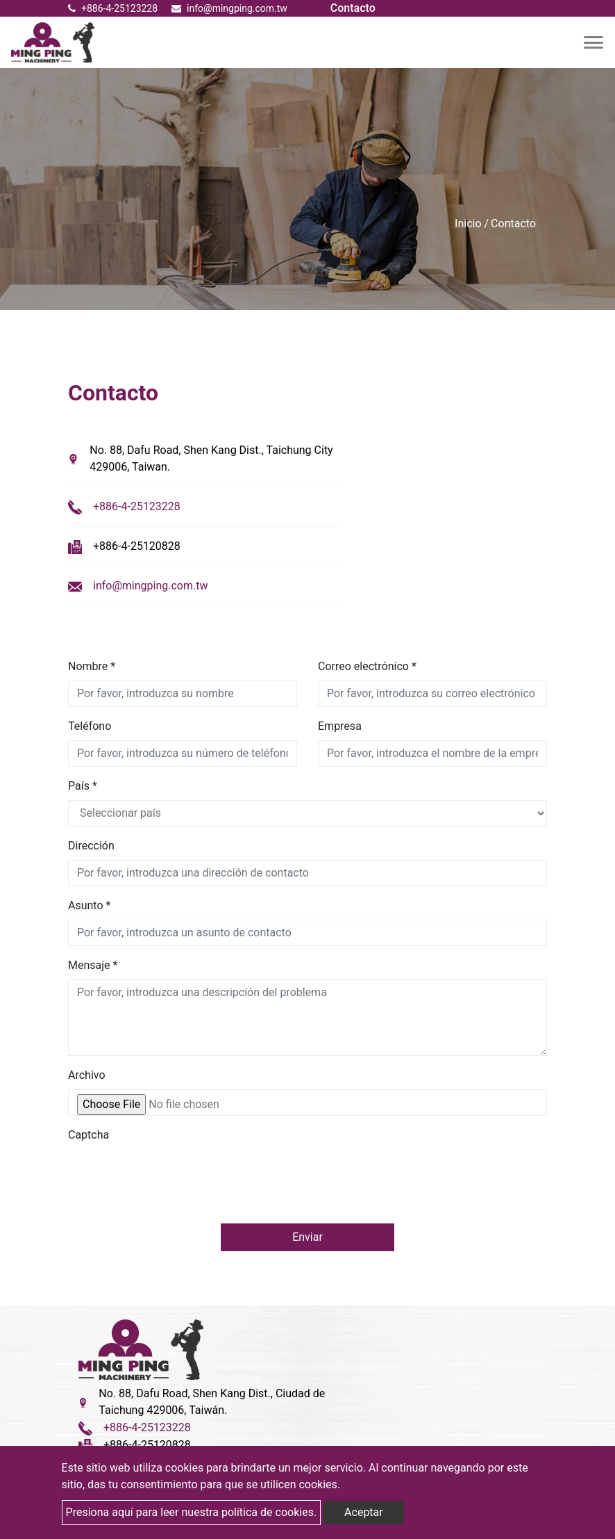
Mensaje (92, 965)
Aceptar (363, 1512)
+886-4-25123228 (113, 8)
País (82, 785)
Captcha (88, 1134)
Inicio (468, 223)
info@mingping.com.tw (150, 585)
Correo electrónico (367, 666)
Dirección (91, 845)
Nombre (91, 666)
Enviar (307, 1237)
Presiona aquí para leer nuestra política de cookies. (191, 1512)
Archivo (87, 1075)
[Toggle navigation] (593, 42)
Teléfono (89, 726)
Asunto (89, 905)
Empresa (340, 726)
